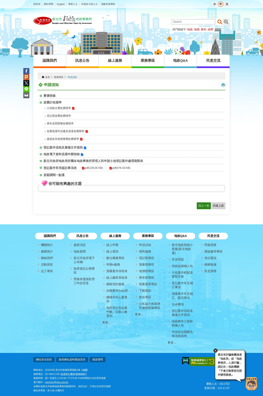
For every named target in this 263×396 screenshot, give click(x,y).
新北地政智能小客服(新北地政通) (182, 249)
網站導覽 (48, 4)
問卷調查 (210, 245)
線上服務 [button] (115, 60)
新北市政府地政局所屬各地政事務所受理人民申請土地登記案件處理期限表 (93, 161)
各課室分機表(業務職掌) (73, 372)
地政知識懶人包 (182, 266)
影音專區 (145, 297)
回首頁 (36, 4)
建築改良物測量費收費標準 (63, 138)
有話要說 (210, 258)
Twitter (26, 83)
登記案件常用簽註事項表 (60, 168)
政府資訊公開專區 (84, 270)
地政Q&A (180, 236)
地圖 (84, 368)
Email (26, 95)
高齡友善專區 (108, 4)
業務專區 (58, 77)
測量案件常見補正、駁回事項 (182, 295)
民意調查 (210, 271)
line (26, 89)
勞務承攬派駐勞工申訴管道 (84, 281)
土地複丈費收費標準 (59, 108)
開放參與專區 (213, 251)
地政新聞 (80, 251)
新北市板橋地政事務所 (62, 20)
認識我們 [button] (50, 60)
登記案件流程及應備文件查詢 (63, 147)
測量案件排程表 (116, 271)
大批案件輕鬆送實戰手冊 (182, 274)
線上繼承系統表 (116, 277)
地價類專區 (146, 271)
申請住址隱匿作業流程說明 (182, 334)
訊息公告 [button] (82, 60)
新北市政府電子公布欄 (84, 260)
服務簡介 (47, 251)
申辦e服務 (113, 264)
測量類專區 (146, 264)
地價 (196, 29)
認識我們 (50, 236)
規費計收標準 (52, 102)
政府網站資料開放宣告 (72, 359)
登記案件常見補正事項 (182, 285)
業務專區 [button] (148, 60)
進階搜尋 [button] (226, 21)
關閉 (210, 346)
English (61, 4)
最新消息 (80, 245)
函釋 (210, 29)
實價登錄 (49, 95)
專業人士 (73, 4)
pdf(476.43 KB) (117, 167)
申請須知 (72, 77)
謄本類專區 (146, 277)
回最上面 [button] (218, 205)
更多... (106, 322)
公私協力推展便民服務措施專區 (149, 305)
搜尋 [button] (219, 21)
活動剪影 (47, 264)
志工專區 (47, 271)
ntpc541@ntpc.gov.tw (56, 380)
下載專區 (145, 290)
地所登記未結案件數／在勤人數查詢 (116, 312)
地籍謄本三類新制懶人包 (182, 323)
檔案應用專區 (148, 284)
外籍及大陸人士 (89, 4)
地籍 (190, 29)
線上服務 (115, 236)
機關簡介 (47, 245)
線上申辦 (112, 245)
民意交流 (213, 236)
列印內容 (223, 85)
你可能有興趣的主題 (65, 184)
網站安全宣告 (44, 359)
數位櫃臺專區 (115, 258)
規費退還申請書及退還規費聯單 (65, 131)
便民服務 (145, 251)
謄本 (203, 29)
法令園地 (178, 304)
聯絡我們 (47, 258)
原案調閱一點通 (54, 175)
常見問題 (178, 259)
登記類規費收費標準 (59, 115)
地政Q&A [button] (180, 60)
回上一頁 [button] (203, 205)
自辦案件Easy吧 (117, 290)
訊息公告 (82, 236)
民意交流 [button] (213, 60)
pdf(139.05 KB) (92, 167)
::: (39, 74)
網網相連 (210, 264)
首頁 (47, 77)
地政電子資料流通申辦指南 (61, 154)
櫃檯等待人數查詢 (116, 299)
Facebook (26, 71)
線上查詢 (112, 251)
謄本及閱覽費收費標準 (60, 123)
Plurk (26, 77)
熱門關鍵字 (179, 29)
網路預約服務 (115, 284)
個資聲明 (97, 359)
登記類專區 (146, 258)
